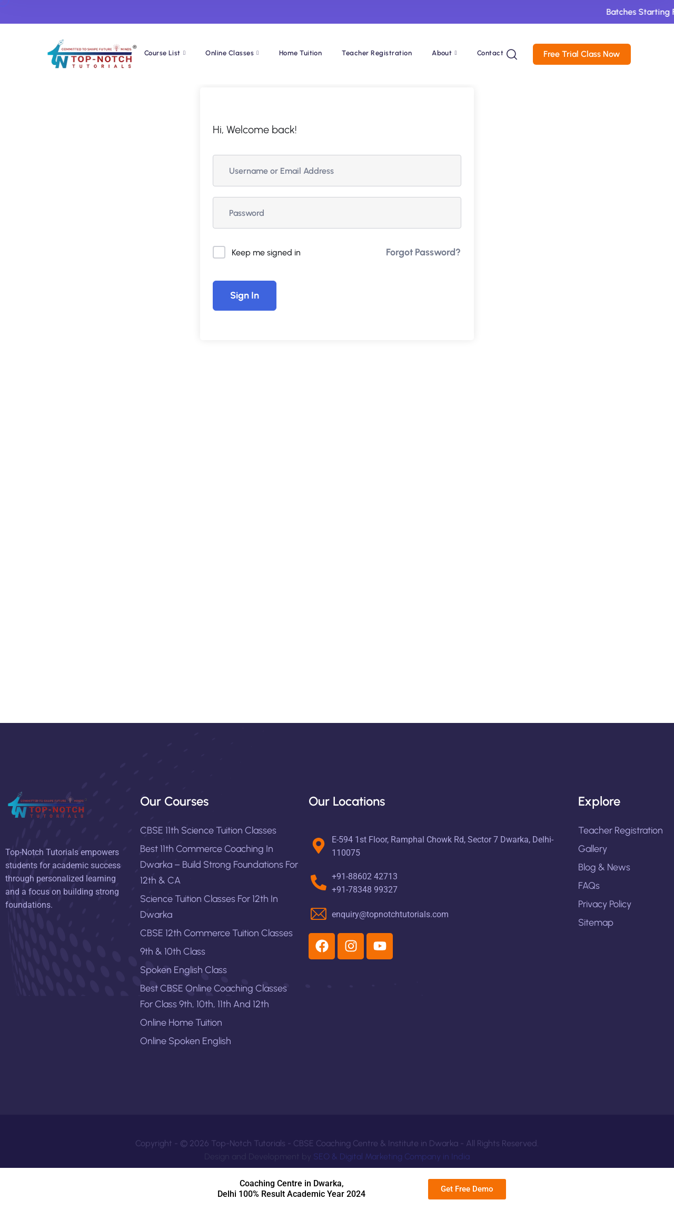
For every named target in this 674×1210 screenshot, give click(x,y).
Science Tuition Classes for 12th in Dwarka (209, 906)
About (442, 53)
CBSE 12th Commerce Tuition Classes (216, 933)
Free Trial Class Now (587, 54)
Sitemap (595, 922)
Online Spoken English (185, 1041)
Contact (490, 53)
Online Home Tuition (181, 1022)
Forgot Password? (423, 252)
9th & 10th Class (172, 951)
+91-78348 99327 (365, 890)
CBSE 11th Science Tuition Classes (208, 830)
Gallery (592, 849)
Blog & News (604, 867)
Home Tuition (300, 53)
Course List (162, 53)
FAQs (589, 885)
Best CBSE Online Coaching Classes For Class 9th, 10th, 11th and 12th (213, 996)
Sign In (244, 295)
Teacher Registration (377, 53)
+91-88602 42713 (365, 876)
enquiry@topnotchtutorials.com (390, 914)
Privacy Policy (604, 904)
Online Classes (229, 53)
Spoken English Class (183, 970)
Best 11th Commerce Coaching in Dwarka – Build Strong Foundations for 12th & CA (219, 864)
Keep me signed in (266, 252)
